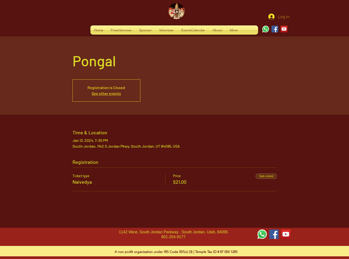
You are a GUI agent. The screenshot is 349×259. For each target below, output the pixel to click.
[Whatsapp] (265, 29)
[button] (121, 30)
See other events (106, 93)
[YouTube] (284, 29)
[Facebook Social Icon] (274, 234)
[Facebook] (274, 29)
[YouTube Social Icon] (286, 234)
